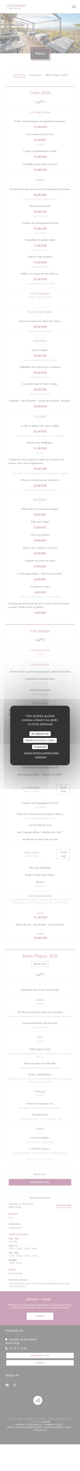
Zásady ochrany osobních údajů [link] (41, 752)
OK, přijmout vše (40, 733)
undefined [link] (40, 757)
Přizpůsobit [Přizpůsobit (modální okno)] (40, 746)
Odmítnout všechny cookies (40, 740)
